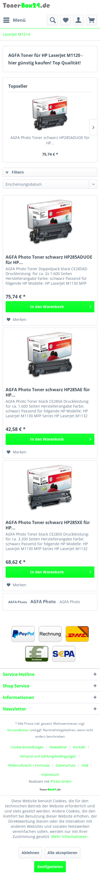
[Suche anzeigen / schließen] (52, 20)
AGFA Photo (18, 602)
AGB (85, 765)
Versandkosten (18, 730)
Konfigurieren (50, 866)
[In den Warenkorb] (50, 306)
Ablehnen (30, 852)
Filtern (15, 172)
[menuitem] (14, 20)
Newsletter (58, 747)
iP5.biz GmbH (60, 781)
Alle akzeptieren (62, 852)
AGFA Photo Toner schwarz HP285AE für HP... (48, 392)
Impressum (50, 774)
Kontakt (79, 747)
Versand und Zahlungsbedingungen (48, 756)
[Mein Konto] (78, 20)
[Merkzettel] (65, 20)
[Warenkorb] (91, 20)
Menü (14, 19)
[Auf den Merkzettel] (16, 319)
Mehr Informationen (69, 836)
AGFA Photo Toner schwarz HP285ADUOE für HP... (50, 140)
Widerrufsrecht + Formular (29, 765)
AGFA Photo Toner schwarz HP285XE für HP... (48, 525)
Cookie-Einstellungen (27, 747)
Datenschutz (66, 765)
